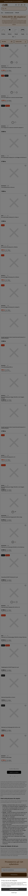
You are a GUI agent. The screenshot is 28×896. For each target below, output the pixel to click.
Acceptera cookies (14, 889)
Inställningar (14, 892)
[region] (14, 887)
